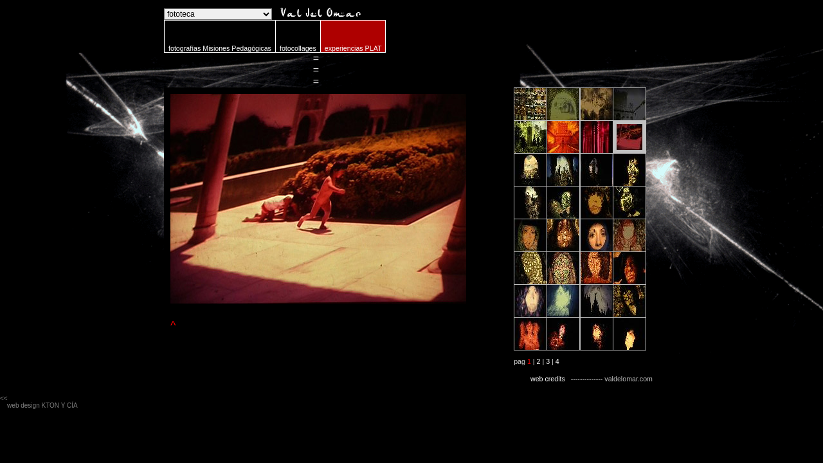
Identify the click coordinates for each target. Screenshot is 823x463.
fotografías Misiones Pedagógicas (219, 48)
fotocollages (298, 48)
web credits (547, 379)
